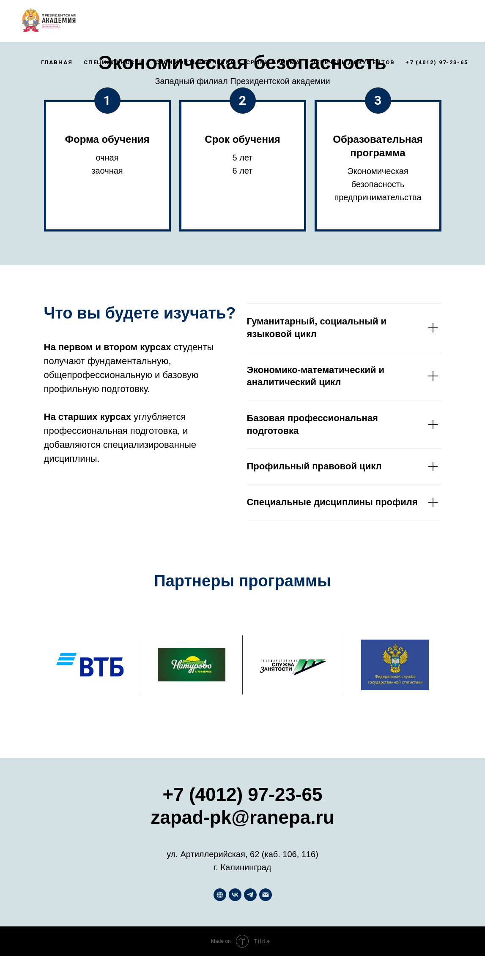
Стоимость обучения (195, 62)
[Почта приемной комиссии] (265, 894)
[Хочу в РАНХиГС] (250, 894)
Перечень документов (353, 62)
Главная (56, 62)
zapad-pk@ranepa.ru (242, 817)
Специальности (114, 62)
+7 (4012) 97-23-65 (437, 62)
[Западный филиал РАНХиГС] (220, 894)
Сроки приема (273, 62)
